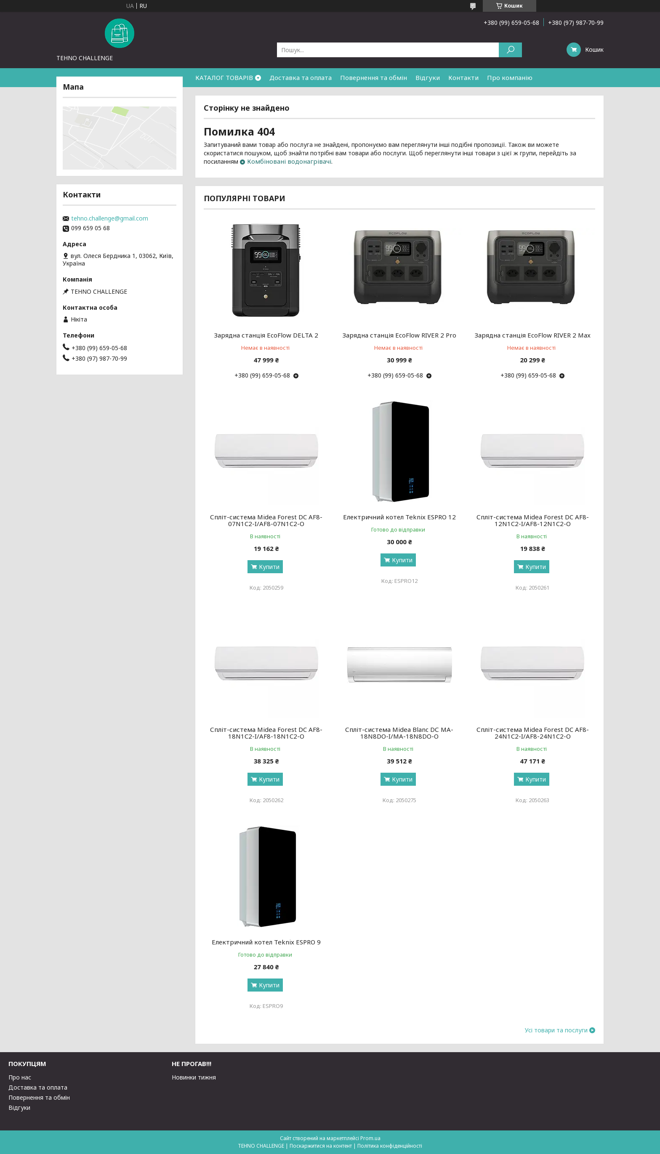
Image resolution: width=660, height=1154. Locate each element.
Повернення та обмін (373, 77)
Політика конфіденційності (389, 1145)
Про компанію (509, 77)
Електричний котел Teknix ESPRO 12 (399, 516)
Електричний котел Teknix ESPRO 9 (266, 942)
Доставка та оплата (300, 77)
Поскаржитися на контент (321, 1145)
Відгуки (427, 77)
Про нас (19, 1077)
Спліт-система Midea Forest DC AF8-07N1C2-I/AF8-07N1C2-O (266, 520)
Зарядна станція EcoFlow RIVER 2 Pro (399, 335)
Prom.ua (370, 1138)
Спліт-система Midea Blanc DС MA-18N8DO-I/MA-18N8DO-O (399, 732)
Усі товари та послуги (556, 1030)
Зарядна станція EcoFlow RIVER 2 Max (533, 335)
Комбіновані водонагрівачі (289, 161)
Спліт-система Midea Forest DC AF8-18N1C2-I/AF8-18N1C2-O (266, 732)
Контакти (463, 77)
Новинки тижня (194, 1077)
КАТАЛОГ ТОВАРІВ (224, 77)
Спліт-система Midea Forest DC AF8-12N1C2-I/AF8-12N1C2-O (532, 520)
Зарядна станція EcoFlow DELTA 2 (266, 335)
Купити (269, 567)
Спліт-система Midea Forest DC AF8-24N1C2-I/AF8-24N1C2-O (532, 732)
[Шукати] (510, 50)
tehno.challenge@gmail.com (109, 218)
